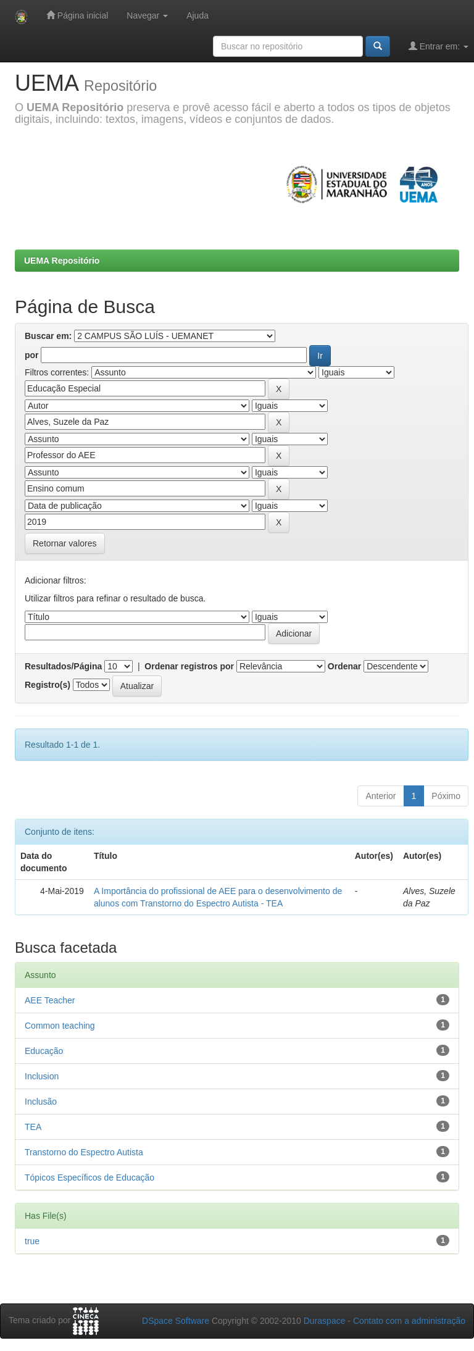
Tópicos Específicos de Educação (89, 1177)
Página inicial (77, 15)
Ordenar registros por (189, 666)
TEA (33, 1127)
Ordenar (344, 666)
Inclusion (42, 1076)
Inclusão (41, 1101)
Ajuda (197, 15)
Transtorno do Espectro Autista (84, 1152)
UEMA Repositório (61, 261)
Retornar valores (65, 543)
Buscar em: (48, 336)
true (32, 1241)
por (32, 355)
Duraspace (325, 1321)
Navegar (147, 15)
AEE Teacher (50, 1000)
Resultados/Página (63, 666)
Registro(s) (47, 685)
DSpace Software (175, 1321)
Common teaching (60, 1026)
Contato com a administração (409, 1321)
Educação (44, 1051)
